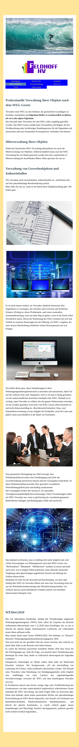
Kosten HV (36, 81)
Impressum (36, 87)
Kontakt (57, 81)
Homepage (15, 81)
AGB (16, 87)
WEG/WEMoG (16, 84)
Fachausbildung (36, 84)
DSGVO (57, 84)
